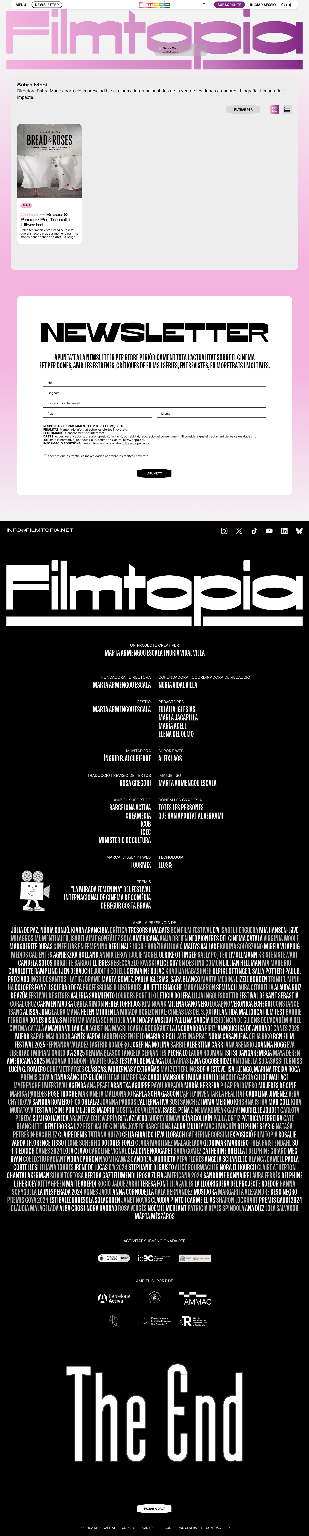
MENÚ (21, 8)
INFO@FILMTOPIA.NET (40, 530)
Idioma (165, 413)
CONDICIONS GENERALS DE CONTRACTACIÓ (197, 1528)
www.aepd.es (133, 440)
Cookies (128, 1528)
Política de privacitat (97, 1528)
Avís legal (150, 1528)
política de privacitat (136, 443)
